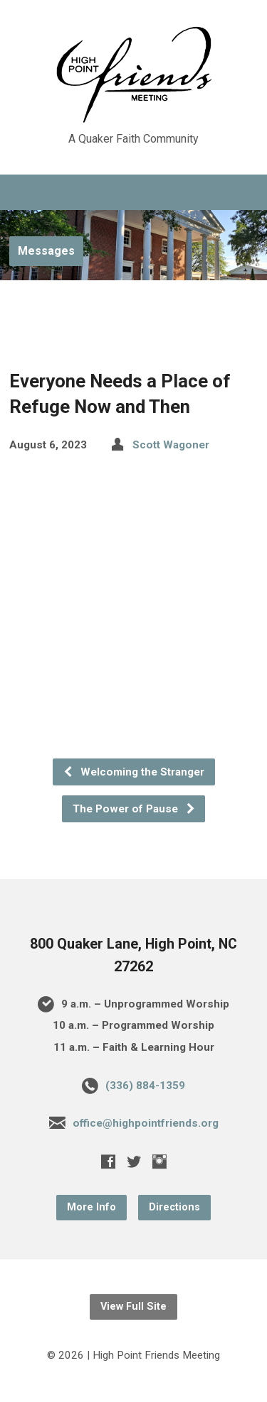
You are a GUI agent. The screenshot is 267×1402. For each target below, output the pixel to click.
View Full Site (133, 1307)
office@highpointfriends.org (146, 1123)
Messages (46, 251)
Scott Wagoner (170, 444)
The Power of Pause (134, 808)
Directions (174, 1207)
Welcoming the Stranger (133, 772)
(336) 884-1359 (145, 1085)
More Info (91, 1207)
